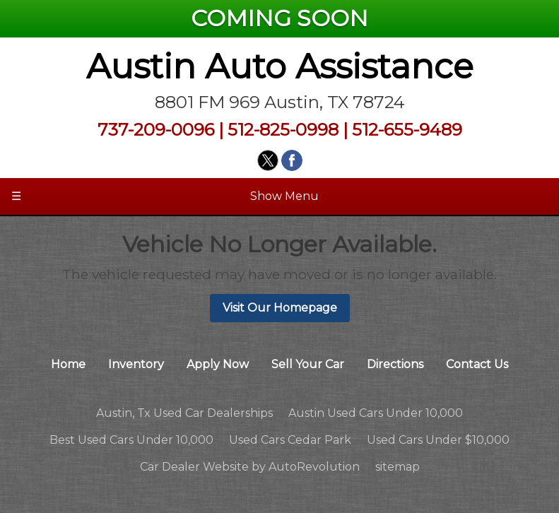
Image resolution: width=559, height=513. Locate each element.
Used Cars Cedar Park (290, 440)
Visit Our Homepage (280, 307)
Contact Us (477, 364)
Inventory (136, 364)
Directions (395, 364)
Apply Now (218, 364)
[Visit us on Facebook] (291, 160)
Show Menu (165, 196)
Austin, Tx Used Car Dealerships (184, 413)
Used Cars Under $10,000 (438, 440)
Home (68, 364)
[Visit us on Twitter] (267, 160)
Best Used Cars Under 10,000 (131, 440)
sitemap (397, 466)
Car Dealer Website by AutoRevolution (250, 466)
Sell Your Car (307, 364)
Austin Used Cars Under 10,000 (375, 413)
